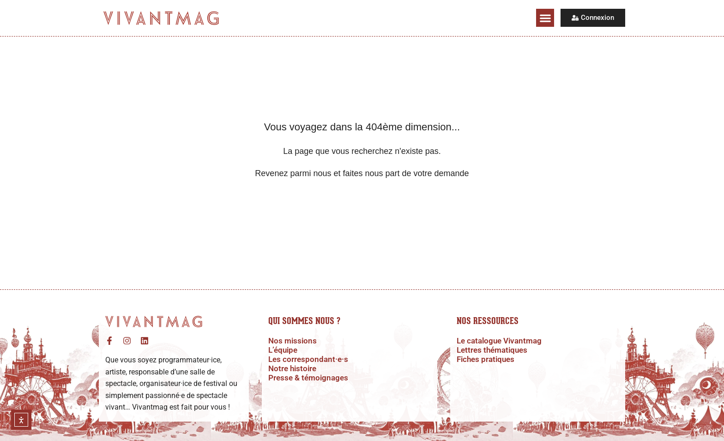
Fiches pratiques (487, 359)
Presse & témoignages (310, 377)
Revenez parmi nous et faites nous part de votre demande (362, 173)
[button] (545, 18)
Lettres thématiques (494, 350)
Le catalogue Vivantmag (502, 340)
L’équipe (284, 350)
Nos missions (293, 340)
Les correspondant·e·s (309, 359)
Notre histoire (293, 368)
